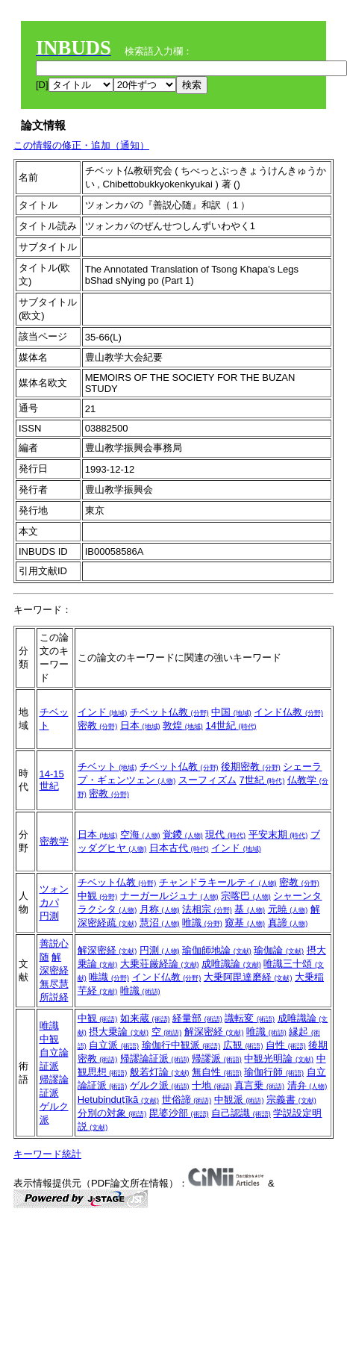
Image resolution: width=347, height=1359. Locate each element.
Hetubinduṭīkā (118, 1099)
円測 (49, 915)
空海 (140, 834)
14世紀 (230, 725)
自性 (286, 1045)
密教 (98, 725)
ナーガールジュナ (169, 895)
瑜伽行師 (274, 1071)
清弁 (307, 1085)
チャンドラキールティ (218, 882)
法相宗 (207, 909)
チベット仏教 (169, 712)
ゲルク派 (160, 1085)
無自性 (217, 1071)
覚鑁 (183, 834)
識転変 (250, 1018)
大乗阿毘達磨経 (248, 977)
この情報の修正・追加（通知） (81, 145)
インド (103, 712)
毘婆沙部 (179, 1113)
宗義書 (291, 1099)
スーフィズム (207, 780)
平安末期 (278, 834)
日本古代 (179, 847)
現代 (225, 834)
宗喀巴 (246, 895)
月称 (160, 909)
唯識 (202, 922)
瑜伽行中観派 (181, 1045)
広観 (243, 1045)
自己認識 (241, 1113)
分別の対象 (112, 1113)
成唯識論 (231, 963)
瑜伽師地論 (216, 950)
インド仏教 (288, 712)
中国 (231, 712)
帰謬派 (217, 1058)
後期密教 (251, 766)
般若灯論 (160, 1071)
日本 (140, 725)
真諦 (288, 922)
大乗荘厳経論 (159, 963)
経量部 (197, 1018)
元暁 (288, 909)
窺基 (245, 922)
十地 (212, 1085)
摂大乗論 (119, 1031)
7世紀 (262, 780)
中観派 (239, 1099)
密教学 (54, 841)
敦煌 (183, 725)
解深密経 (107, 950)
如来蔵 (145, 1018)
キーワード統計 (47, 1154)
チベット (107, 766)
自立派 (114, 1045)
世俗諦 (187, 1099)
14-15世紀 (52, 780)
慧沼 (160, 922)
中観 (98, 895)
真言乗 (259, 1085)
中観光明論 (278, 1058)
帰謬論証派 (155, 1058)
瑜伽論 (279, 950)
